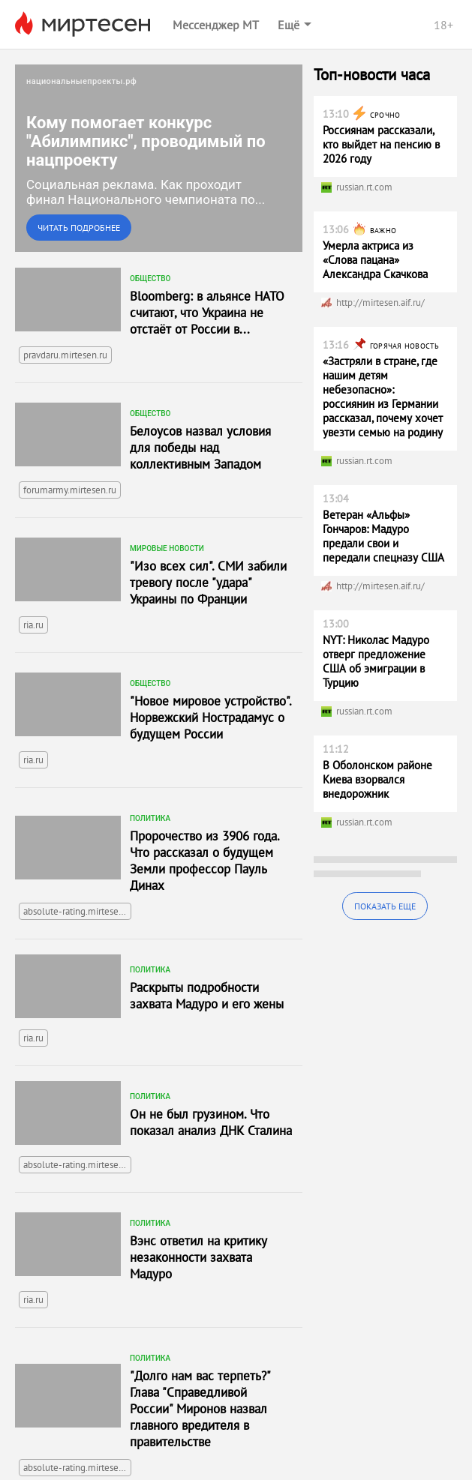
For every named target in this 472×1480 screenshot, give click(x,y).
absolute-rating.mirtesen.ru (77, 911)
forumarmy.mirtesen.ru (69, 490)
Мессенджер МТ (216, 24)
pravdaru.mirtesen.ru (65, 355)
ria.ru (33, 625)
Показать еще (385, 906)
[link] (158, 158)
